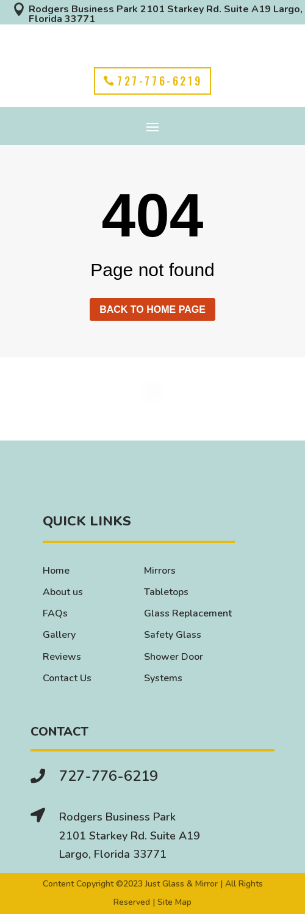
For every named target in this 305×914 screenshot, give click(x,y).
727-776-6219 (159, 81)
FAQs (55, 613)
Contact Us (67, 678)
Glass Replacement (188, 613)
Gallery (59, 635)
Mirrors (160, 570)
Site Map (174, 902)
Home (56, 570)
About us (63, 592)
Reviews (62, 657)
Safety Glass (172, 635)
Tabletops (166, 592)
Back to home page (152, 309)
